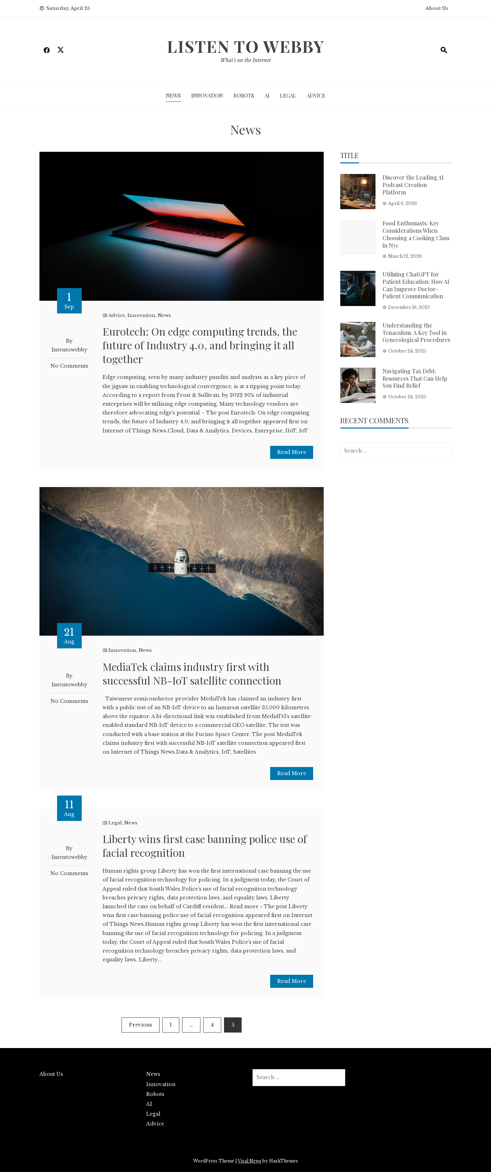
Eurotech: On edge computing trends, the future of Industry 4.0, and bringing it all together (199, 345)
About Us (436, 8)
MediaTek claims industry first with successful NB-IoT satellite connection (191, 673)
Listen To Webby (245, 46)
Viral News (249, 1161)
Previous (140, 1025)
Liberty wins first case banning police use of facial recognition (204, 846)
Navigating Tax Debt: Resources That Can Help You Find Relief (415, 378)
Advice (316, 95)
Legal (288, 95)
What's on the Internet (245, 60)
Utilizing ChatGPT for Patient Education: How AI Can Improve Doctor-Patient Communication (416, 285)
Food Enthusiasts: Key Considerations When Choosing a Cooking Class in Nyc (416, 234)
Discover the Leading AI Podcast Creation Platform (413, 185)
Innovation (207, 95)
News (173, 95)
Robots (244, 95)
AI (267, 95)
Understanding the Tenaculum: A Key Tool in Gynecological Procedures (416, 333)
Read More (291, 452)
